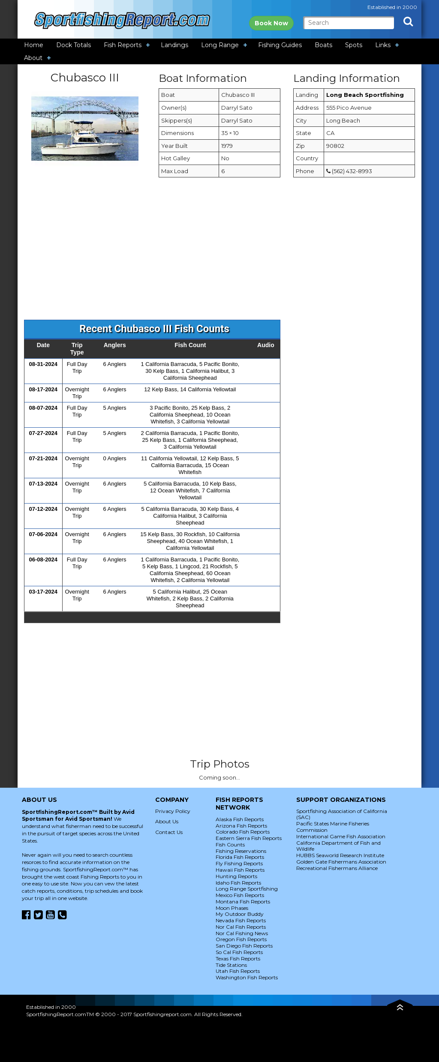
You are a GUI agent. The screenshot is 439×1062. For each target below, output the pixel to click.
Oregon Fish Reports (241, 939)
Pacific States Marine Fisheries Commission (332, 826)
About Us (166, 821)
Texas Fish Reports (238, 958)
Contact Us (169, 832)
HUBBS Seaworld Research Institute (340, 855)
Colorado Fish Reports (243, 831)
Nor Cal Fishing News (242, 933)
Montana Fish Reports (243, 901)
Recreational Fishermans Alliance (337, 868)
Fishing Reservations (241, 851)
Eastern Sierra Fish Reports (249, 838)
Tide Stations (231, 965)
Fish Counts (230, 844)
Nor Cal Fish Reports (241, 927)
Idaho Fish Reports (238, 882)
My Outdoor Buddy (240, 914)
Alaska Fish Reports (240, 819)
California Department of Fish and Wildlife (338, 846)
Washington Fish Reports (247, 977)
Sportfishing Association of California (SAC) (341, 814)
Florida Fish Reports (240, 857)
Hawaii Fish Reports (240, 870)
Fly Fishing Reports (239, 863)
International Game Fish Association (340, 836)
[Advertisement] (219, 253)
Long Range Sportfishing (247, 888)
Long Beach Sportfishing (365, 94)
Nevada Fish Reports (241, 920)
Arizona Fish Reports (241, 825)
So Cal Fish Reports (239, 952)
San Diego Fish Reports (244, 945)
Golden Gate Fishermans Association (341, 861)
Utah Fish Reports (238, 971)
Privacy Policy (172, 811)
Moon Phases (232, 908)
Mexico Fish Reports (240, 895)
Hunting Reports (236, 876)
